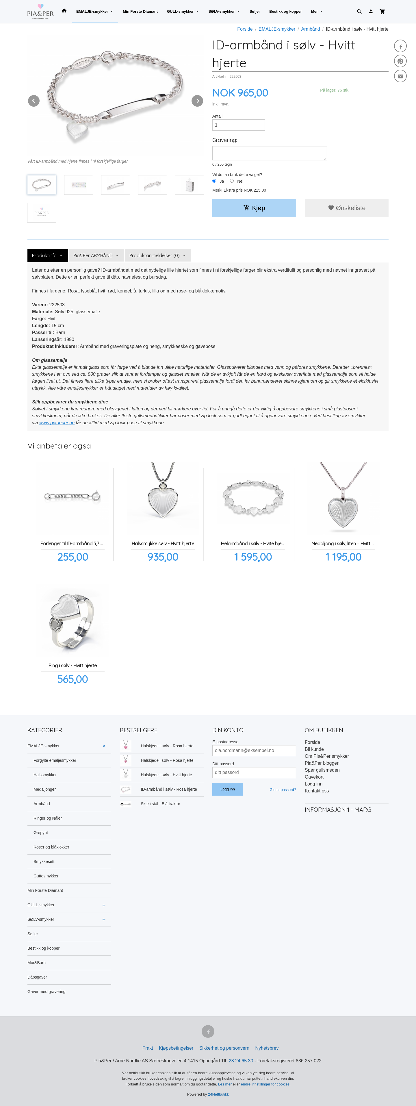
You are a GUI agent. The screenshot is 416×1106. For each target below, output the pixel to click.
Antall (217, 116)
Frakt (147, 1048)
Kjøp (254, 208)
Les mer (225, 1084)
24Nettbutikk (218, 1094)
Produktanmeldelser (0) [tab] (154, 255)
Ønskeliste (347, 208)
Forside (244, 29)
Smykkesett (44, 861)
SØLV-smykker (222, 11)
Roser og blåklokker (51, 847)
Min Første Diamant (140, 11)
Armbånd (42, 803)
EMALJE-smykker (92, 11)
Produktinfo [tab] (44, 255)
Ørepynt (41, 832)
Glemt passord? (283, 790)
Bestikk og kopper (285, 11)
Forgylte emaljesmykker (55, 760)
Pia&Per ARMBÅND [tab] (93, 255)
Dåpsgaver (37, 977)
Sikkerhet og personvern (224, 1048)
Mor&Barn (36, 962)
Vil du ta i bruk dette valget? (237, 174)
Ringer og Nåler (48, 818)
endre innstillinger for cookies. (266, 1084)
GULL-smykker (180, 11)
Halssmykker (45, 774)
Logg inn (313, 783)
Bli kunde (314, 749)
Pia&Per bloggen (322, 763)
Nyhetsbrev (267, 1048)
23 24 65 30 (241, 1060)
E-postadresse (225, 742)
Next (203, 99)
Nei (240, 181)
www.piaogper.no (57, 422)
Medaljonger (45, 789)
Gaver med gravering (46, 991)
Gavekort (314, 777)
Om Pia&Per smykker (327, 756)
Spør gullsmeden (322, 770)
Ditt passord (223, 764)
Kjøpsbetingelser (176, 1048)
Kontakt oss (317, 790)
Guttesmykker (46, 876)
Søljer (255, 11)
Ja (222, 181)
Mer (314, 11)
